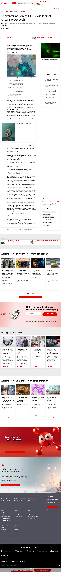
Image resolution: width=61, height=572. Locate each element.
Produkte (16, 529)
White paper (16, 531)
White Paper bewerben (5, 518)
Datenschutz (14, 565)
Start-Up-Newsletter (5, 502)
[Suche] (32, 3)
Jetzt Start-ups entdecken (10, 485)
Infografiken (3, 529)
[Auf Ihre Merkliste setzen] (54, 8)
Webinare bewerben (18, 514)
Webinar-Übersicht (18, 516)
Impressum (3, 565)
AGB (8, 565)
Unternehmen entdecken (19, 498)
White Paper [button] (30, 8)
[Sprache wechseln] (58, 8)
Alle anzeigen (46, 219)
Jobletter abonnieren (32, 514)
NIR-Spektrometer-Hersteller (14, 452)
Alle (13, 3)
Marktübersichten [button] (22, 8)
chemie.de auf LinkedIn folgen (51, 509)
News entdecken (4, 498)
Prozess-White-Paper (5, 516)
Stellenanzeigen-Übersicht (33, 518)
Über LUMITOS (14, 561)
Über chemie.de (22, 561)
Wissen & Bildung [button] (41, 8)
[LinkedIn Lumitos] (59, 565)
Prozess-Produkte (31, 502)
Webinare (16, 535)
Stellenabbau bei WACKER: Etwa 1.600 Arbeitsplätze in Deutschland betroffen (51, 96)
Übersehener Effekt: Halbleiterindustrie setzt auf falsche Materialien (51, 102)
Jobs (15, 533)
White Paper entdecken (5, 512)
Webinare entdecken (18, 512)
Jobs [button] (35, 8)
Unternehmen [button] (8, 8)
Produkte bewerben (32, 504)
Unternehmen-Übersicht (19, 505)
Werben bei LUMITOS (5, 561)
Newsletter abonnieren (50, 314)
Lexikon (2, 527)
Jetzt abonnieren (52, 507)
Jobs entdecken (31, 512)
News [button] (2, 8)
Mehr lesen (29, 323)
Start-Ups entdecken (18, 500)
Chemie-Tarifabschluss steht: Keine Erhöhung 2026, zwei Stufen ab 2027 (52, 85)
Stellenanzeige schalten (33, 516)
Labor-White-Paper (5, 514)
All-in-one (16, 536)
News (15, 527)
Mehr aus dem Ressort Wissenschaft (30, 297)
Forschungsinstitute (5, 531)
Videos (2, 533)
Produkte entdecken (32, 498)
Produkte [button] (14, 8)
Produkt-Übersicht (32, 505)
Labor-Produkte (31, 500)
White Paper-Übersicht (5, 520)
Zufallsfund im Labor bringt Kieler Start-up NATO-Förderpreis (52, 90)
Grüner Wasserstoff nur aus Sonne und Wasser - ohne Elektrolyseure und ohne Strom (52, 79)
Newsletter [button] (49, 8)
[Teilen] (56, 8)
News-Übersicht (4, 504)
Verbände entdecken (18, 502)
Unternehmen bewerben (19, 504)
